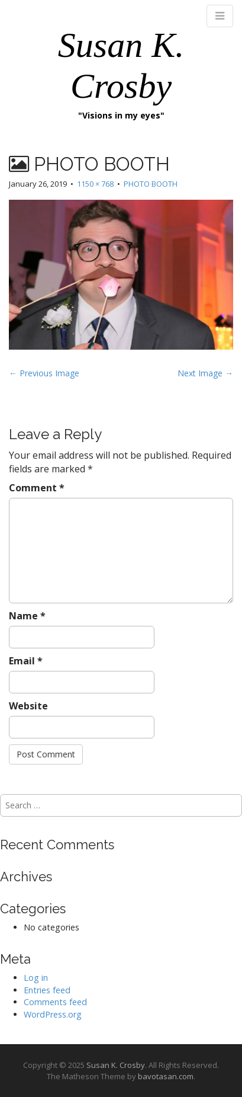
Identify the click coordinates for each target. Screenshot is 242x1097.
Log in (36, 977)
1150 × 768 (95, 183)
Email (26, 660)
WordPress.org (53, 1014)
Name (27, 615)
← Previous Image (44, 373)
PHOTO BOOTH (151, 183)
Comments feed (55, 1002)
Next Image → (205, 373)
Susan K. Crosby (115, 1065)
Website (28, 705)
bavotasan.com (165, 1076)
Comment (36, 487)
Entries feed (47, 990)
